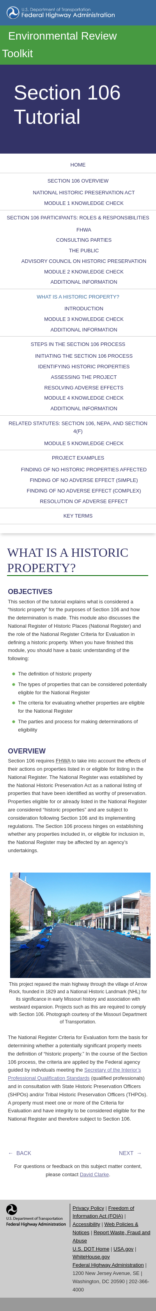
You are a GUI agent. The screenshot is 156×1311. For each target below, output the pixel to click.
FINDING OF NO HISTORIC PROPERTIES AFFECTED (84, 470)
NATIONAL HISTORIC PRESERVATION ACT (84, 193)
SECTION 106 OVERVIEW (78, 181)
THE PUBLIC (84, 251)
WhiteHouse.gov (91, 1257)
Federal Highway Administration (108, 1265)
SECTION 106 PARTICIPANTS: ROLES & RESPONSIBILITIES (78, 218)
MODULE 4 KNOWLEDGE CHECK (84, 398)
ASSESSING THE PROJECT (84, 377)
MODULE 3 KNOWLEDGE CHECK (84, 319)
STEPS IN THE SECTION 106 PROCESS (78, 344)
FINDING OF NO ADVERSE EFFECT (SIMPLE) (84, 480)
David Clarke (94, 1174)
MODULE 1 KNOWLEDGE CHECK (84, 203)
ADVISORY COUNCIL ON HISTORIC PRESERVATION (83, 261)
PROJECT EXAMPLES (78, 458)
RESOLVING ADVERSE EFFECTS (84, 388)
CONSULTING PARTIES (84, 240)
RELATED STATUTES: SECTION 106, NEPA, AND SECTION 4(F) (78, 427)
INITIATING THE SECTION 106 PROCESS (84, 356)
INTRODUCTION (83, 308)
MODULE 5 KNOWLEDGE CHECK (84, 443)
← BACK (19, 1153)
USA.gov (123, 1249)
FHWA (83, 230)
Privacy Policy (88, 1208)
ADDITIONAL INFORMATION (83, 282)
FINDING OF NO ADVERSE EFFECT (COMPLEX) (84, 491)
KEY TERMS (78, 516)
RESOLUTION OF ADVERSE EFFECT (84, 501)
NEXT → (130, 1153)
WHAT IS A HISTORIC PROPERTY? (78, 297)
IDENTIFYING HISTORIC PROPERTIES (84, 366)
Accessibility (86, 1224)
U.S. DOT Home (91, 1249)
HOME (78, 165)
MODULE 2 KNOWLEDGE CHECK (84, 272)
